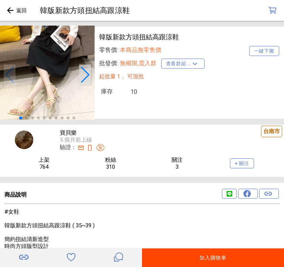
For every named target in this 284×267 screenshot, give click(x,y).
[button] (10, 75)
